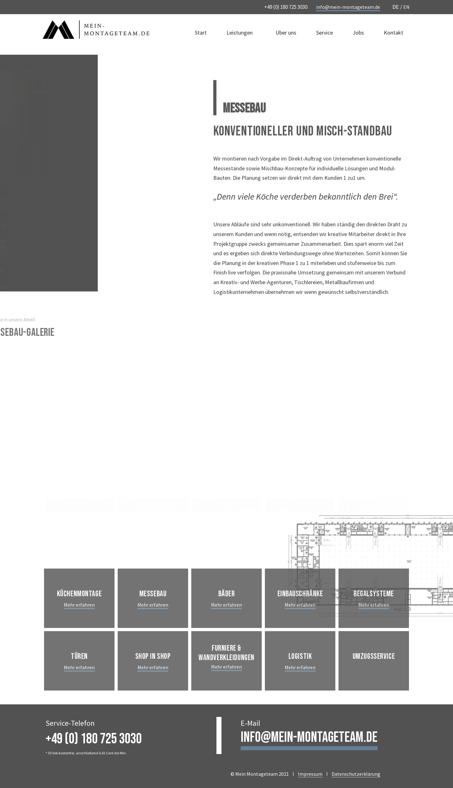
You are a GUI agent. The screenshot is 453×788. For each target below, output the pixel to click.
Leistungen (241, 34)
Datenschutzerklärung (356, 774)
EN (406, 7)
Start (201, 34)
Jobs (358, 34)
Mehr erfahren (79, 630)
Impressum (310, 774)
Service (324, 34)
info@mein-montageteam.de (348, 7)
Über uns (286, 34)
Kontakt (393, 34)
